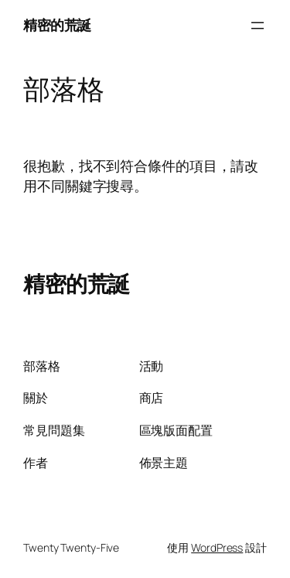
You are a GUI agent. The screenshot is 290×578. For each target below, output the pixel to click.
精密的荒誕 (57, 24)
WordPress (217, 547)
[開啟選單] (257, 25)
